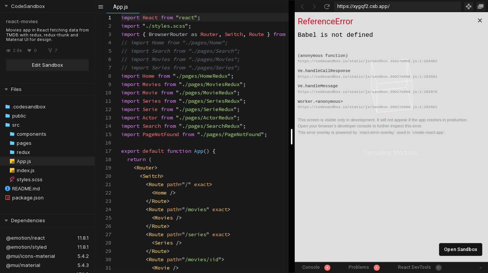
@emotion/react (25, 238)
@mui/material (23, 265)
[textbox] (121, 13)
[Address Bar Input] (397, 6)
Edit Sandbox (47, 65)
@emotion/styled (26, 247)
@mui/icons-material (30, 256)
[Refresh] (326, 6)
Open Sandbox (460, 249)
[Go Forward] (314, 6)
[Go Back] (302, 6)
